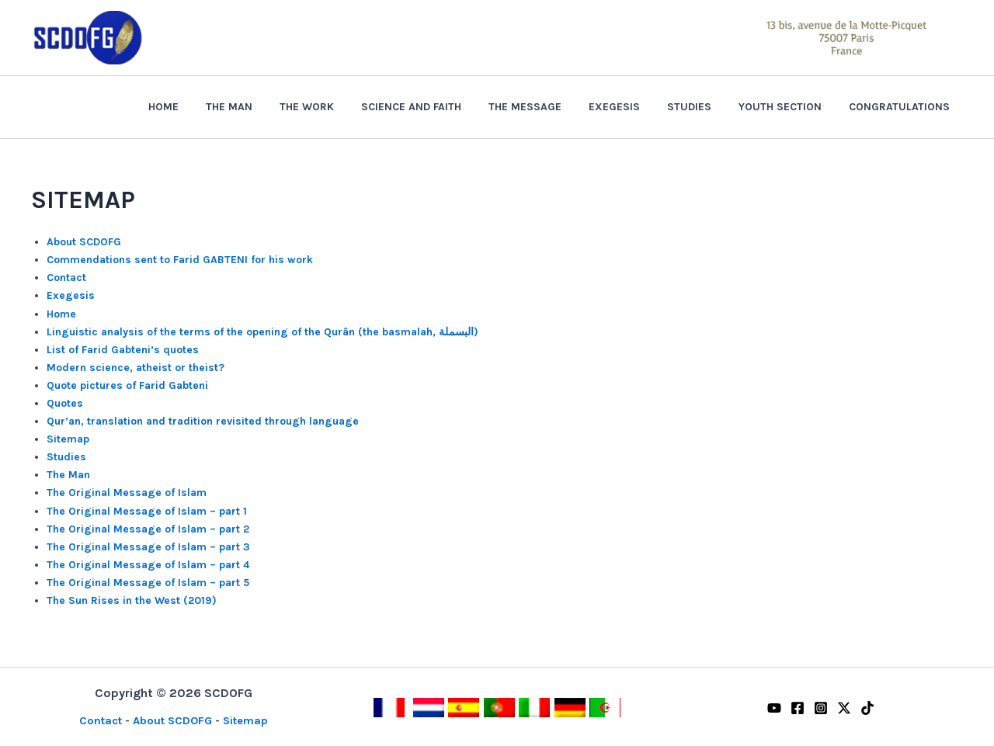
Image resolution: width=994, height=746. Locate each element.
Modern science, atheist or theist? (135, 367)
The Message (549, 106)
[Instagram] (821, 708)
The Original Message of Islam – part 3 (148, 546)
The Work (342, 106)
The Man (269, 106)
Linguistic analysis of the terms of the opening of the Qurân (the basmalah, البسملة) (262, 331)
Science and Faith (441, 106)
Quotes (65, 403)
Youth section (787, 106)
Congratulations (901, 106)
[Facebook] (798, 708)
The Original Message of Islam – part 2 (148, 529)
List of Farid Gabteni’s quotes (123, 349)
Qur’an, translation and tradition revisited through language (203, 421)
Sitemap (68, 439)
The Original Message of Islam (127, 492)
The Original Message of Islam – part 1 (147, 511)
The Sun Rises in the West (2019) (132, 600)
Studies (702, 106)
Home (209, 106)
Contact (66, 277)
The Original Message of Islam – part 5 (148, 582)
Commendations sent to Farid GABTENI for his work (180, 259)
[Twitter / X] (844, 708)
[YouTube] (774, 708)
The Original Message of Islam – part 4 (148, 564)
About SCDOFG (84, 241)
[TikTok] (867, 708)
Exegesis (633, 106)
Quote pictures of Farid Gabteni (127, 385)
